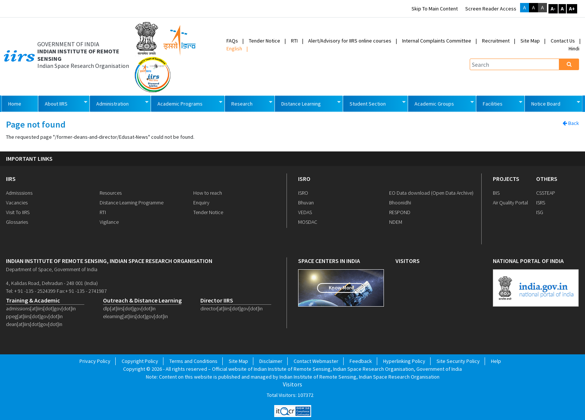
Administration (119, 103)
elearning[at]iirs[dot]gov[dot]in (135, 316)
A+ (572, 8)
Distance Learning (307, 103)
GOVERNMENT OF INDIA (68, 44)
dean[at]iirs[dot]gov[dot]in (34, 324)
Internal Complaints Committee (436, 40)
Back (571, 123)
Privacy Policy (94, 361)
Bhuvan (306, 202)
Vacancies (17, 202)
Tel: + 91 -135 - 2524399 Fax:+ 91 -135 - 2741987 (56, 291)
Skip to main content (435, 8)
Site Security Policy (458, 361)
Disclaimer (270, 361)
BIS (496, 192)
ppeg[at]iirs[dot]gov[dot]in (34, 316)
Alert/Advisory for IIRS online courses (349, 40)
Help (496, 361)
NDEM (395, 222)
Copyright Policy (140, 361)
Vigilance (109, 222)
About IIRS (62, 103)
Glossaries (17, 222)
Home (14, 103)
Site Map (530, 40)
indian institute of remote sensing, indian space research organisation (109, 260)
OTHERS (546, 178)
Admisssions (19, 192)
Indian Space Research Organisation (83, 65)
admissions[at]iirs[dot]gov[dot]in (41, 308)
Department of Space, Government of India (51, 269)
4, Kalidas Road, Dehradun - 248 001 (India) (52, 283)
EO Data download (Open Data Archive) (431, 192)
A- (553, 8)
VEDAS (305, 212)
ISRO (304, 178)
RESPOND (399, 212)
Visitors (292, 384)
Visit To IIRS (17, 212)
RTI (294, 40)
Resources (111, 192)
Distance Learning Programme (131, 202)
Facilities (499, 103)
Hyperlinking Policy (404, 361)
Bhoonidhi (400, 202)
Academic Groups (440, 103)
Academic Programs (186, 103)
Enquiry (201, 202)
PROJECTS (506, 178)
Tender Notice (264, 40)
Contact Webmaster (316, 361)
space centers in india (329, 260)
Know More (341, 287)
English (234, 48)
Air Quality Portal (510, 202)
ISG (539, 212)
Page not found (36, 124)
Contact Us (563, 40)
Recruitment (496, 40)
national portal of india (528, 260)
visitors (407, 260)
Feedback (361, 361)
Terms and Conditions (193, 361)
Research (248, 103)
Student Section (374, 103)
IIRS (11, 178)
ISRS (540, 202)
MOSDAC (307, 222)
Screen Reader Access (490, 8)
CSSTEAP (545, 192)
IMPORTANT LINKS (29, 158)
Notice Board (552, 103)
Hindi (574, 48)
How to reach (207, 192)
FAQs (232, 40)
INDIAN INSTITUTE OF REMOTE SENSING (78, 55)
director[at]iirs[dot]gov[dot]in (231, 308)
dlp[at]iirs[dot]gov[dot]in (129, 308)
